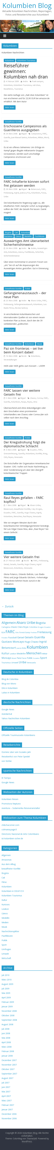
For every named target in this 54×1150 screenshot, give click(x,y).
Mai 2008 (6, 1037)
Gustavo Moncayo (13, 641)
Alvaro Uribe (36, 300)
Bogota (8, 232)
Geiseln (13, 564)
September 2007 (9, 1073)
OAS (5, 457)
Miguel (24, 133)
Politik (27, 288)
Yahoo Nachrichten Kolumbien (16, 718)
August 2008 (7, 1024)
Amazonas (7, 859)
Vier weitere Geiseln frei (21, 557)
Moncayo (6, 658)
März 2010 (7, 979)
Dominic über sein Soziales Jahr (16, 752)
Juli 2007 (5, 1082)
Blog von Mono (9, 683)
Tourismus (18, 89)
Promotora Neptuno (11, 803)
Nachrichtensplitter (10, 931)
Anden (33, 248)
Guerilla (7, 137)
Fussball (12, 637)
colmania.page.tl (9, 829)
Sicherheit (39, 252)
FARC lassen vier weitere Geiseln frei (22, 392)
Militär (40, 137)
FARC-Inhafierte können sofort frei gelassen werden (26, 183)
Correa (40, 398)
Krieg (45, 453)
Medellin (28, 236)
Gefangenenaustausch (23, 304)
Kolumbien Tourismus (26, 60)
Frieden (5, 638)
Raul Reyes (27, 516)
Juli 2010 (5, 975)
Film (17, 632)
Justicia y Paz (25, 193)
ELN (3, 632)
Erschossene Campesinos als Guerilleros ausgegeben (25, 128)
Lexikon (13, 653)
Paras (43, 193)
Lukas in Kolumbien (11, 692)
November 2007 (9, 1064)
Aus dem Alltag (9, 864)
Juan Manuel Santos (19, 137)
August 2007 (7, 1078)
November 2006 (9, 1118)
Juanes (19, 648)
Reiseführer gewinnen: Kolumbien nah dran (26, 71)
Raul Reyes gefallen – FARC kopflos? (24, 499)
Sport (43, 658)
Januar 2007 (7, 1109)
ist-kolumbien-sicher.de (12, 838)
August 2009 (7, 984)
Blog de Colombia (10, 679)
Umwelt (14, 662)
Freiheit (34, 632)
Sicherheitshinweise (12, 256)
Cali (16, 232)
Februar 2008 (8, 1051)
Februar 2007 (8, 1105)
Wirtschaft (6, 958)
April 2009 (6, 997)
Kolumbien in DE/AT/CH (13, 891)
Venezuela (18, 457)
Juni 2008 (6, 1033)
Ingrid (16, 193)
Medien (5, 922)
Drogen (39, 509)
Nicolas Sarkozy (21, 308)
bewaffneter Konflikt (13, 121)
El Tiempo (6, 778)
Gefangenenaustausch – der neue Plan (25, 295)
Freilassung (8, 193)
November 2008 (9, 1011)
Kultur (5, 653)
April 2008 (6, 1042)
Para (19, 658)
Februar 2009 (8, 1002)
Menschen (18, 516)
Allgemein (9, 623)
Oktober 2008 (8, 1015)
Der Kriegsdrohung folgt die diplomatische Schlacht (24, 444)
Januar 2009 (7, 1006)
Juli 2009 (5, 988)
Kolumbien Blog (27, 5)
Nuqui (23, 402)
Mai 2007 (6, 1091)
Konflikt (39, 453)
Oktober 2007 (8, 1069)
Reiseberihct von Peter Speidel (16, 756)
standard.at (7, 714)
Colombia (33, 627)
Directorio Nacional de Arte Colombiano (20, 834)
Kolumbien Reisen (10, 799)
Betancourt (35, 189)
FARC (44, 133)
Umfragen (6, 949)
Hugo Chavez (29, 512)
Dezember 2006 (9, 1114)
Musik (39, 344)
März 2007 (7, 1100)
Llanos (18, 236)
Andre (25, 81)
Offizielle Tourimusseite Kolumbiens (18, 735)
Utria (35, 402)
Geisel (6, 564)
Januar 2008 (7, 1055)
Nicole (23, 356)
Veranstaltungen (10, 359)
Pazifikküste (39, 236)
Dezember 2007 (9, 1060)
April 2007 (6, 1096)
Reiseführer (8, 89)
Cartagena (6, 627)
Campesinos (36, 133)
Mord (46, 137)
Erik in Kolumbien (10, 688)
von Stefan (7, 761)
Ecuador (33, 450)
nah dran (36, 85)
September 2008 (9, 1020)
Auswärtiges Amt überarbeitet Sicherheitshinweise (26, 243)
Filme (4, 882)
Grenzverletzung (10, 453)
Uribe (6, 141)
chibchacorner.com (10, 825)
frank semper (37, 81)
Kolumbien (9, 60)
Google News (8, 709)
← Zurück (8, 606)
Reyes (29, 402)
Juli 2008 (5, 1028)
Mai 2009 (6, 993)
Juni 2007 (6, 1087)
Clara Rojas (23, 627)
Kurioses (6, 904)
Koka (24, 648)
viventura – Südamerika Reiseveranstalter (21, 808)
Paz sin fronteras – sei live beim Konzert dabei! (23, 350)
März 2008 (7, 1046)
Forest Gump (24, 632)
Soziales (36, 658)
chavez (33, 398)
